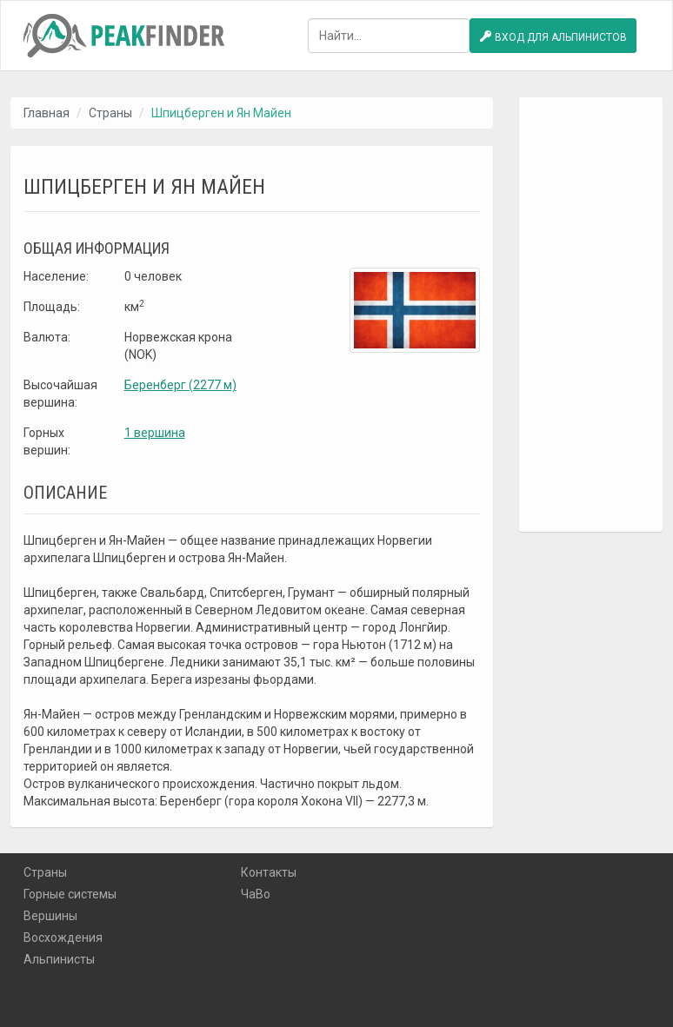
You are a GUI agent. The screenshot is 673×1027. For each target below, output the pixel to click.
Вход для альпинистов (553, 36)
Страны (110, 113)
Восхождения (63, 937)
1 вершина (154, 433)
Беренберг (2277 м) (180, 385)
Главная (46, 113)
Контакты (269, 872)
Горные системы (70, 894)
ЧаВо (255, 894)
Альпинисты (59, 959)
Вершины (50, 916)
